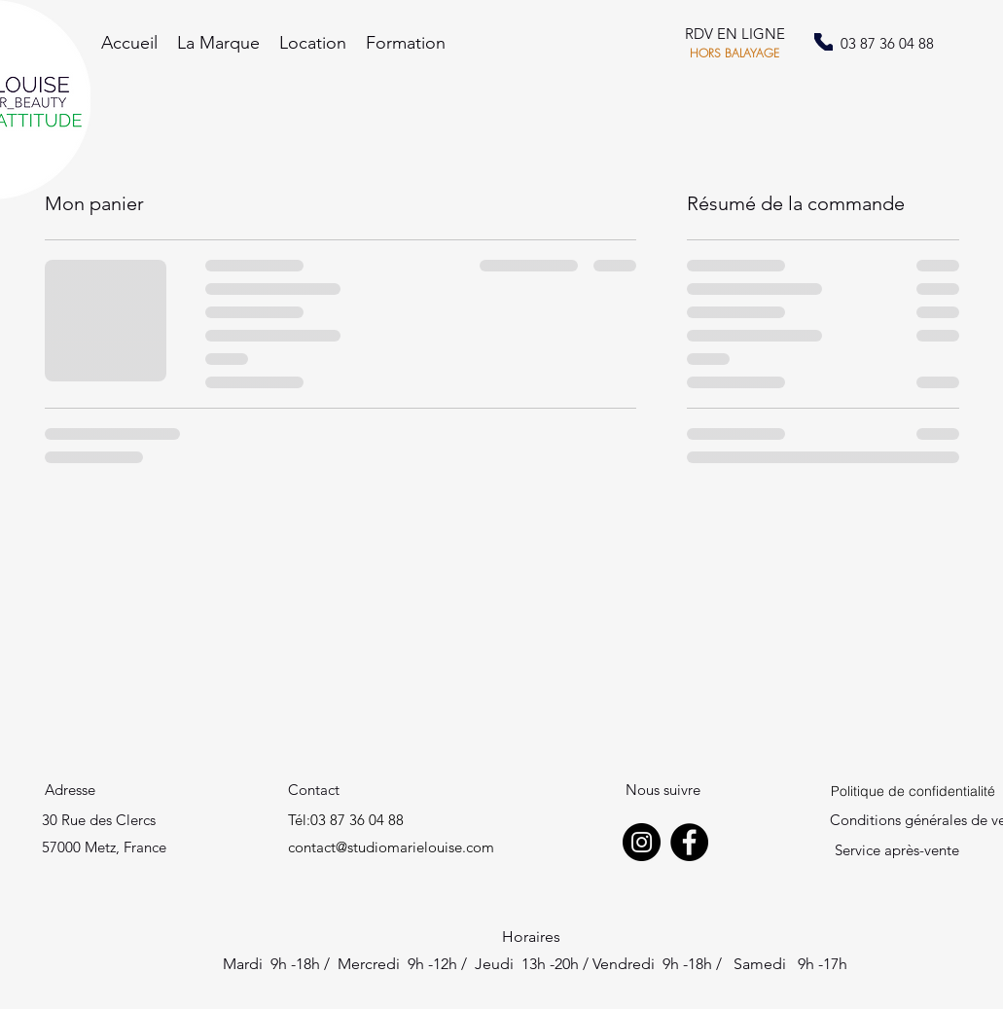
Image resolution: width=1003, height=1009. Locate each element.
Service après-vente (897, 850)
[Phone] (823, 42)
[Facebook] (689, 842)
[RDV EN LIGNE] (734, 35)
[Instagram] (642, 842)
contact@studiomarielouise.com (391, 847)
